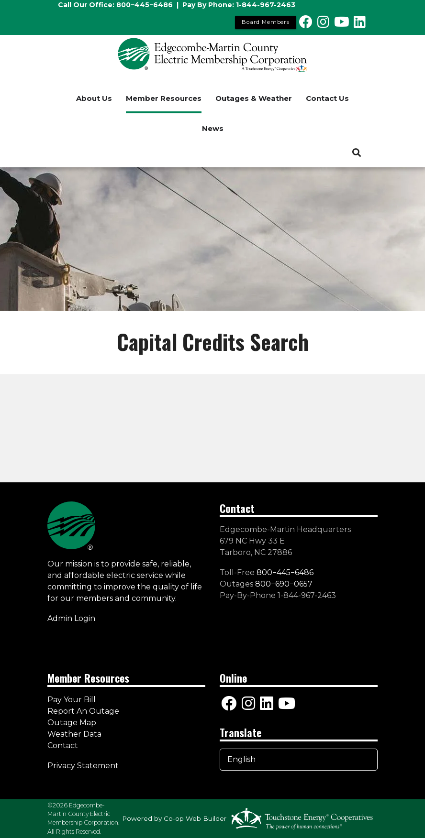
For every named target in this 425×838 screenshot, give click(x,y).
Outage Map (71, 722)
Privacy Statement (84, 765)
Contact (62, 745)
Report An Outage (83, 711)
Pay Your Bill (71, 699)
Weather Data (74, 734)
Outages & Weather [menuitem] (253, 98)
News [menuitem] (213, 128)
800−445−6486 (144, 4)
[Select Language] (299, 760)
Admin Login (71, 618)
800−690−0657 (284, 583)
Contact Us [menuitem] (327, 98)
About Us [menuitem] (94, 98)
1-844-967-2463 (265, 4)
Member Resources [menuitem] (163, 98)
